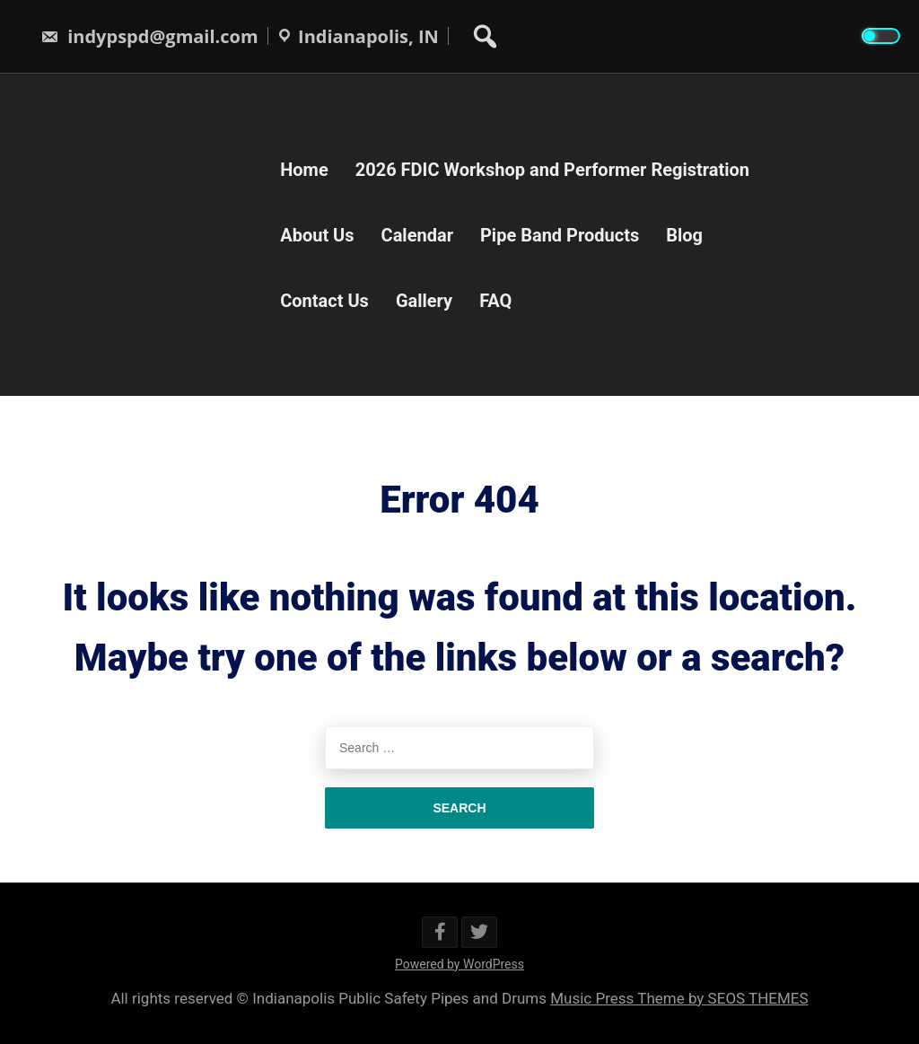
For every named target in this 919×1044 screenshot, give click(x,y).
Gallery (424, 300)
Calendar (417, 234)
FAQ (495, 300)
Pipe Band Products (559, 234)
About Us (317, 234)
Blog (684, 234)
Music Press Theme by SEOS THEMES (679, 998)
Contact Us (324, 300)
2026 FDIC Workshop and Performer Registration (552, 169)
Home (304, 169)
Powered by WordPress (459, 964)
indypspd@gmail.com (149, 36)
